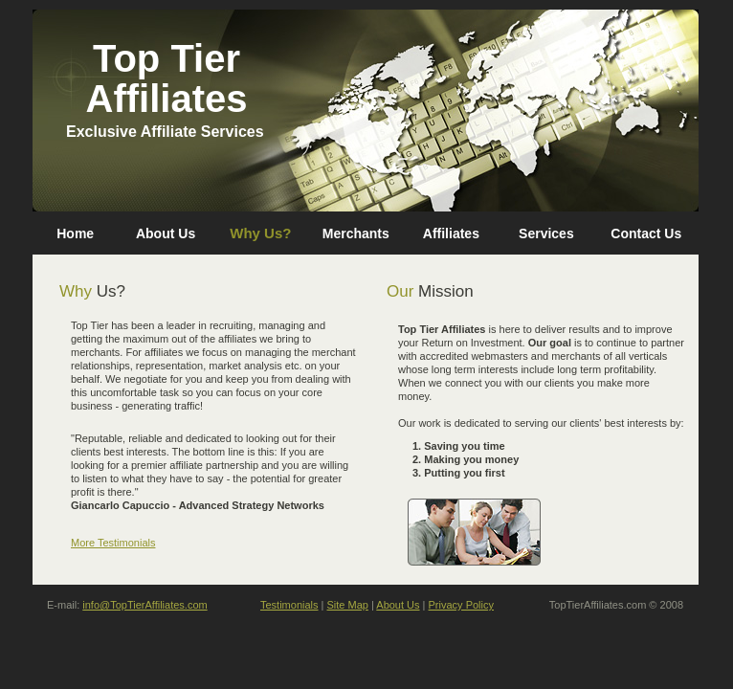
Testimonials (289, 605)
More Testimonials (113, 542)
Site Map (347, 605)
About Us (397, 605)
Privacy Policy (461, 605)
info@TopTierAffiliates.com (144, 605)
